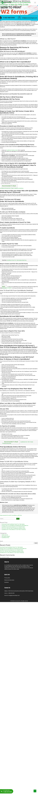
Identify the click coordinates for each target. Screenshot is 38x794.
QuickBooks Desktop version (12, 150)
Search (1, 541)
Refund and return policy (9, 580)
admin (7, 6)
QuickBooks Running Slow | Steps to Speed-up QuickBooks (11, 188)
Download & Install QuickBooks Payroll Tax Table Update (13, 524)
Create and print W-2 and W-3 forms (7, 515)
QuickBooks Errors (3, 0)
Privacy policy (7, 577)
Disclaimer (6, 582)
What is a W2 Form (18, 515)
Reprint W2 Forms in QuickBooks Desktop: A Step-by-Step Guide (15, 3)
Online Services (5, 534)
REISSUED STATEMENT (7, 288)
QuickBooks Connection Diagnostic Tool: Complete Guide (13, 526)
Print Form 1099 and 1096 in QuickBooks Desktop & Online (13, 528)
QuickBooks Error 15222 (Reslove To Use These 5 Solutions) (14, 529)
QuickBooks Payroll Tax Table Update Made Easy (16, 260)
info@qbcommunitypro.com (14, 595)
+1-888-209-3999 (11, 593)
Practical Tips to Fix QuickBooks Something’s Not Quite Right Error (15, 525)
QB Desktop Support (6, 536)
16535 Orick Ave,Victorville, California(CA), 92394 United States (20, 590)
